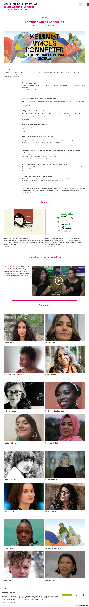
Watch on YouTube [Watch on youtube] (36, 324)
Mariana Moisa (21, 302)
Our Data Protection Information (9, 602)
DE (84, 4)
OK (67, 595)
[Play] (59, 311)
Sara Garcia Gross (11, 302)
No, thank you (78, 595)
